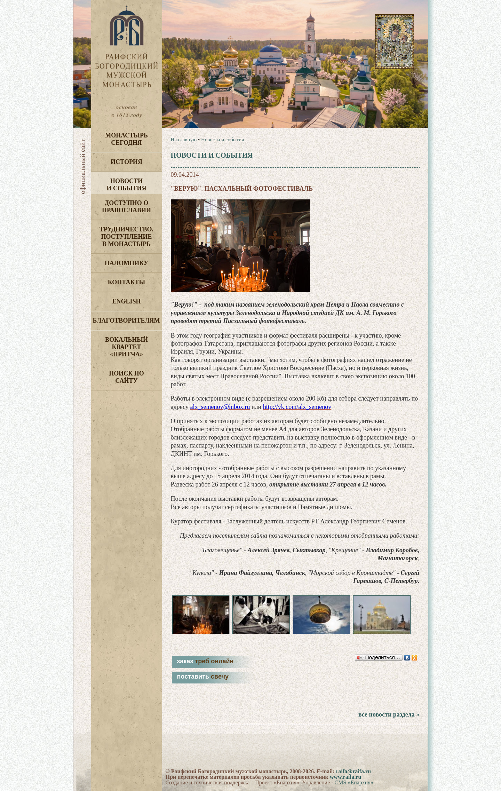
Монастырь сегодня (126, 139)
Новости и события (126, 184)
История (126, 161)
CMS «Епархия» (354, 782)
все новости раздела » (388, 714)
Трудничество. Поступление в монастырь (126, 236)
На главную (184, 139)
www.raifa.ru (345, 777)
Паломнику (126, 263)
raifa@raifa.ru (353, 771)
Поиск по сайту (126, 377)
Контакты (126, 282)
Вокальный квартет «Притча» (126, 347)
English (126, 301)
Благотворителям (126, 320)
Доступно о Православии (126, 206)
